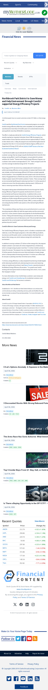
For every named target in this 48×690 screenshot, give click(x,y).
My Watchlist (27, 63)
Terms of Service (16, 664)
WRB (26, 480)
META (5, 548)
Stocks (20, 77)
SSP (19, 480)
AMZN (5, 529)
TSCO (17, 414)
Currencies (22, 89)
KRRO (15, 480)
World (44, 21)
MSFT (4, 552)
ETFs (31, 77)
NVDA (15, 447)
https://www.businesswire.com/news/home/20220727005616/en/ (22, 325)
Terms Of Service (28, 597)
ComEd (4, 124)
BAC (4, 540)
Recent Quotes (9, 63)
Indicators (7, 68)
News (5, 4)
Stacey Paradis (28, 265)
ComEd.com (40, 312)
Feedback (24, 686)
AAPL (4, 533)
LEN (13, 414)
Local (17, 21)
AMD (4, 537)
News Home (7, 21)
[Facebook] (21, 605)
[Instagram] (33, 605)
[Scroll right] (46, 4)
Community (33, 4)
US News (34, 21)
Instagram (35, 314)
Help (27, 653)
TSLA (4, 563)
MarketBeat (9, 375)
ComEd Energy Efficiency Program (31, 135)
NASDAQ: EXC (37, 303)
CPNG (11, 480)
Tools (7, 83)
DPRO (10, 447)
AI (9, 380)
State (25, 21)
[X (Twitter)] (15, 605)
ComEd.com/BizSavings (9, 280)
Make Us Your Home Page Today (16, 631)
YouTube (43, 314)
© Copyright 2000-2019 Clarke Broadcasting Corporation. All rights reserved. (24, 670)
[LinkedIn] (27, 605)
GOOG (5, 544)
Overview (8, 89)
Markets (8, 77)
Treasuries (8, 93)
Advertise (18, 653)
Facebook (24, 314)
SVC (23, 480)
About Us (7, 653)
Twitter (29, 314)
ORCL (5, 559)
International (32, 89)
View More (39, 521)
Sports (18, 4)
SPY (15, 514)
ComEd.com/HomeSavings (17, 278)
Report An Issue (38, 653)
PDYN (19, 447)
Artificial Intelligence (15, 378)
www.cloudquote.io (24, 589)
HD (10, 414)
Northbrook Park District (18, 124)
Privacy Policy (33, 664)
